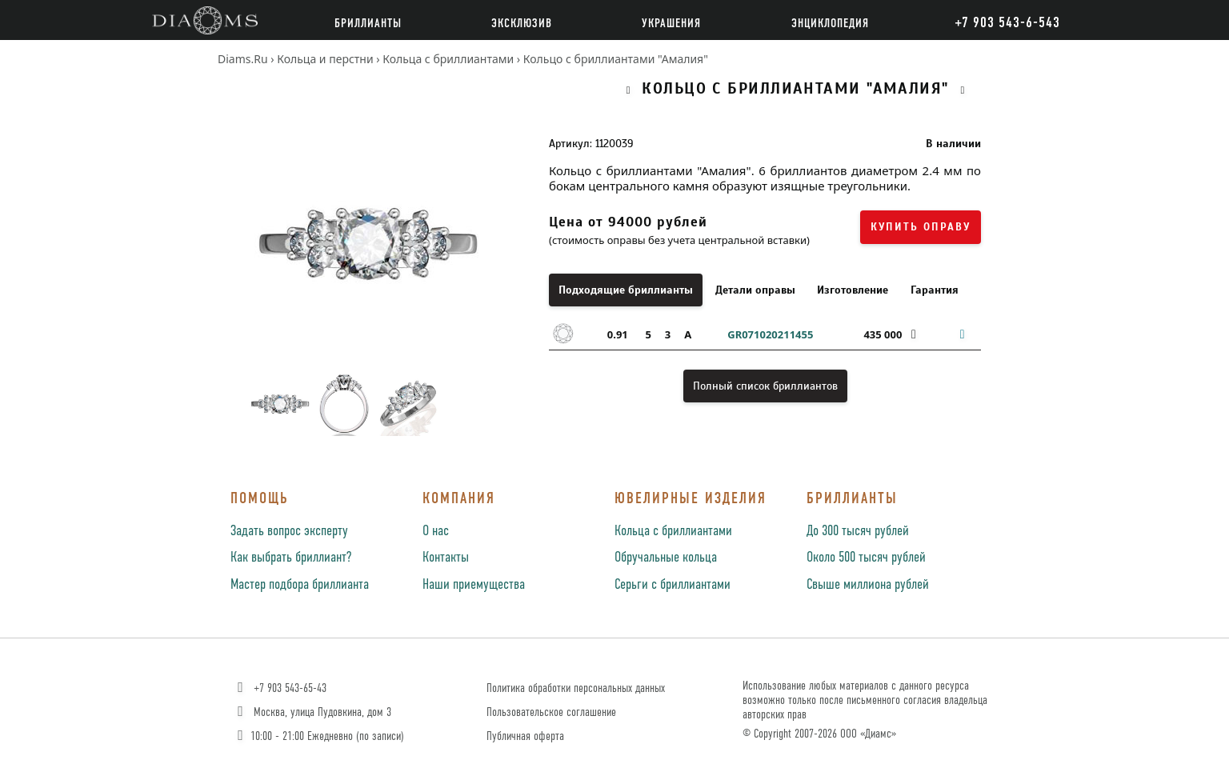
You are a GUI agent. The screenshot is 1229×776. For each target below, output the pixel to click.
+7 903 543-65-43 (280, 688)
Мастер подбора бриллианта (299, 585)
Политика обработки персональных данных (575, 688)
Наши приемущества (473, 585)
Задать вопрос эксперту (289, 531)
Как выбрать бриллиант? (290, 557)
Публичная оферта (525, 736)
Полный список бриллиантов (765, 386)
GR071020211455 (770, 334)
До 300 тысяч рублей (858, 531)
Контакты (445, 557)
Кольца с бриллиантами (673, 531)
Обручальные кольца (665, 557)
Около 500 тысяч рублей (866, 557)
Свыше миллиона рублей (868, 585)
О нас (435, 531)
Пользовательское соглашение (551, 712)
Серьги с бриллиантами (672, 585)
